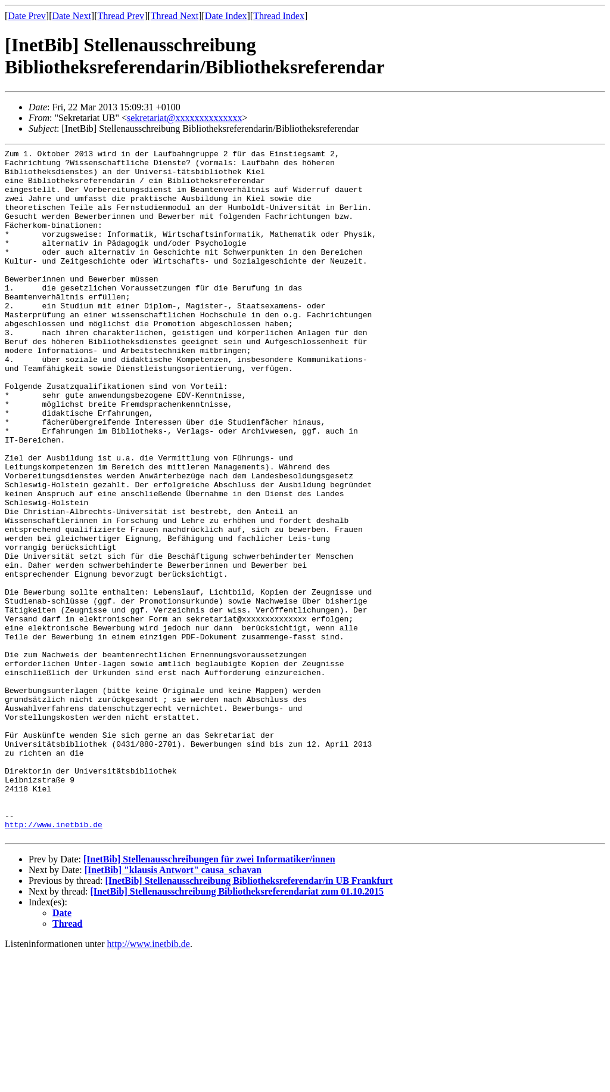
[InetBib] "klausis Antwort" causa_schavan (173, 1008)
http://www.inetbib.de (53, 960)
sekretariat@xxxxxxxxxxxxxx (184, 118)
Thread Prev (120, 16)
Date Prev (27, 16)
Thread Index (278, 16)
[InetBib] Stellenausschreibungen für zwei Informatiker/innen (209, 997)
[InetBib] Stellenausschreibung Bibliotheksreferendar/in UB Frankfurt (249, 1018)
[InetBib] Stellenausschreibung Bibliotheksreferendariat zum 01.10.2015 (237, 1029)
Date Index (226, 16)
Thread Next (174, 16)
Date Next (71, 16)
